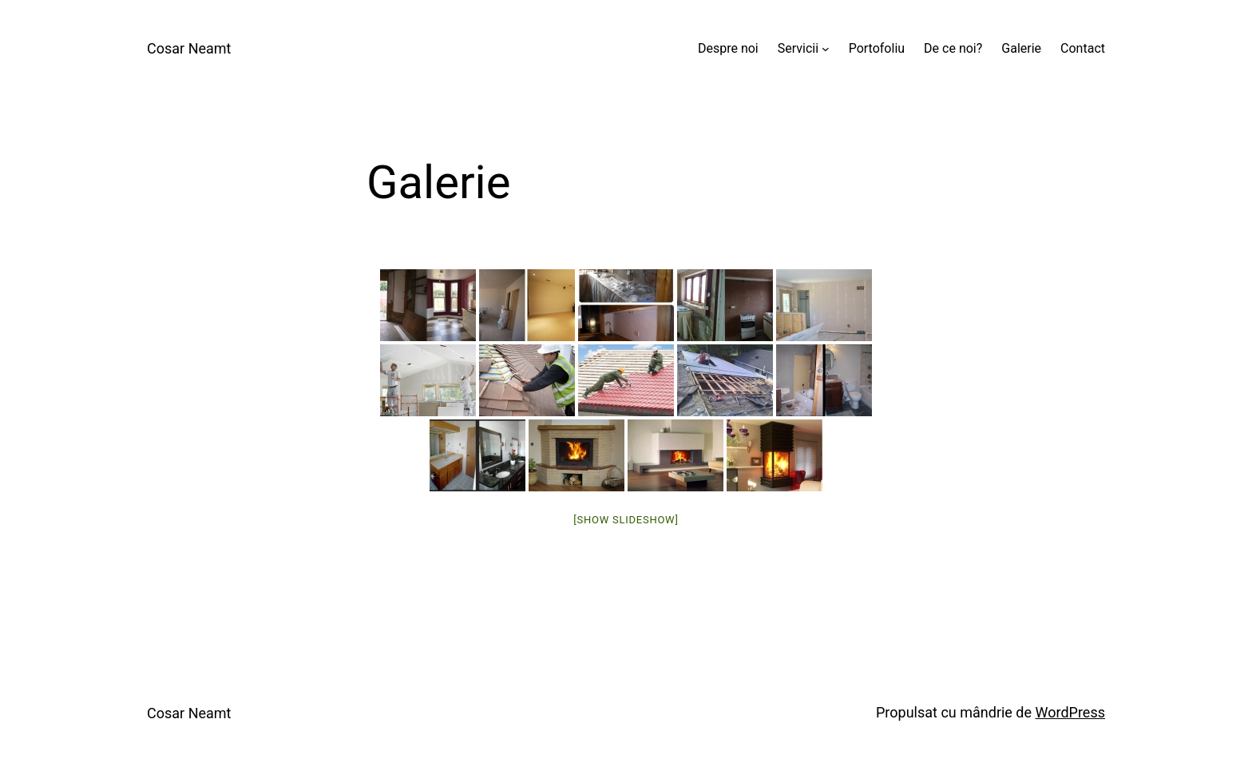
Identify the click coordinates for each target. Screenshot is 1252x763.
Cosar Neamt (189, 48)
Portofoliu (877, 48)
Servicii (798, 48)
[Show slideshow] (625, 520)
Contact (1082, 48)
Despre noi (728, 48)
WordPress (1070, 712)
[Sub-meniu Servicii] (826, 49)
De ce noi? (953, 48)
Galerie (1021, 48)
